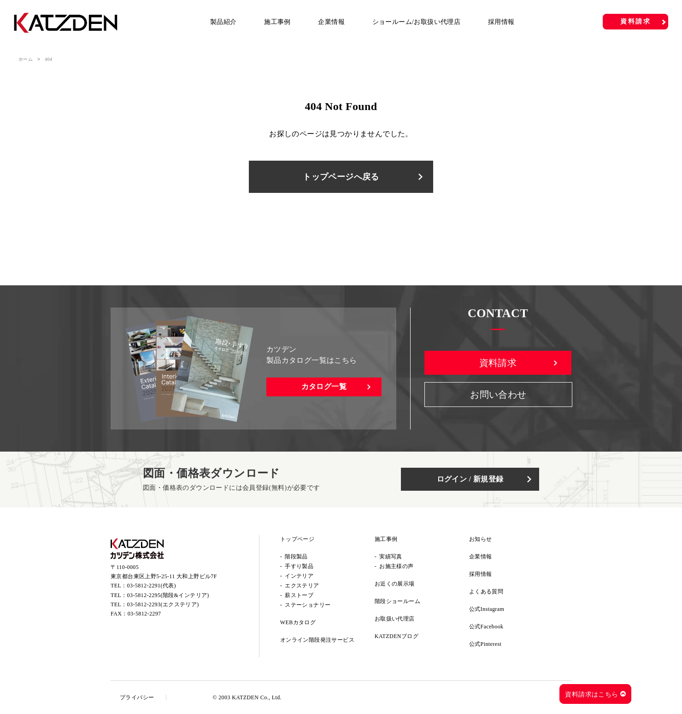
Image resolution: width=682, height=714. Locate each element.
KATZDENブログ (396, 636)
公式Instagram (486, 609)
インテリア (299, 576)
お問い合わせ (498, 394)
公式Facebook (486, 626)
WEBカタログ (298, 622)
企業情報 (331, 21)
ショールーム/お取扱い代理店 (416, 21)
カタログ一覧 (324, 386)
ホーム (25, 59)
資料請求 (635, 21)
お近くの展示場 (395, 583)
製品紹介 (223, 21)
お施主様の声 (396, 566)
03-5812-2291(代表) (151, 585)
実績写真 (390, 556)
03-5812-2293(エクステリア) (163, 604)
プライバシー (137, 697)
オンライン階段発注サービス (317, 640)
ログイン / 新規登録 (470, 479)
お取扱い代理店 (395, 618)
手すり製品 (299, 566)
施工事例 (277, 21)
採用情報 (501, 21)
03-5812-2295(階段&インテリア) (168, 595)
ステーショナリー (307, 605)
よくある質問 (486, 591)
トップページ (297, 539)
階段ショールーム (397, 601)
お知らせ (480, 539)
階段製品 (296, 556)
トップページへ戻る (341, 176)
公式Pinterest (485, 644)
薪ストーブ (299, 595)
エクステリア (302, 585)
